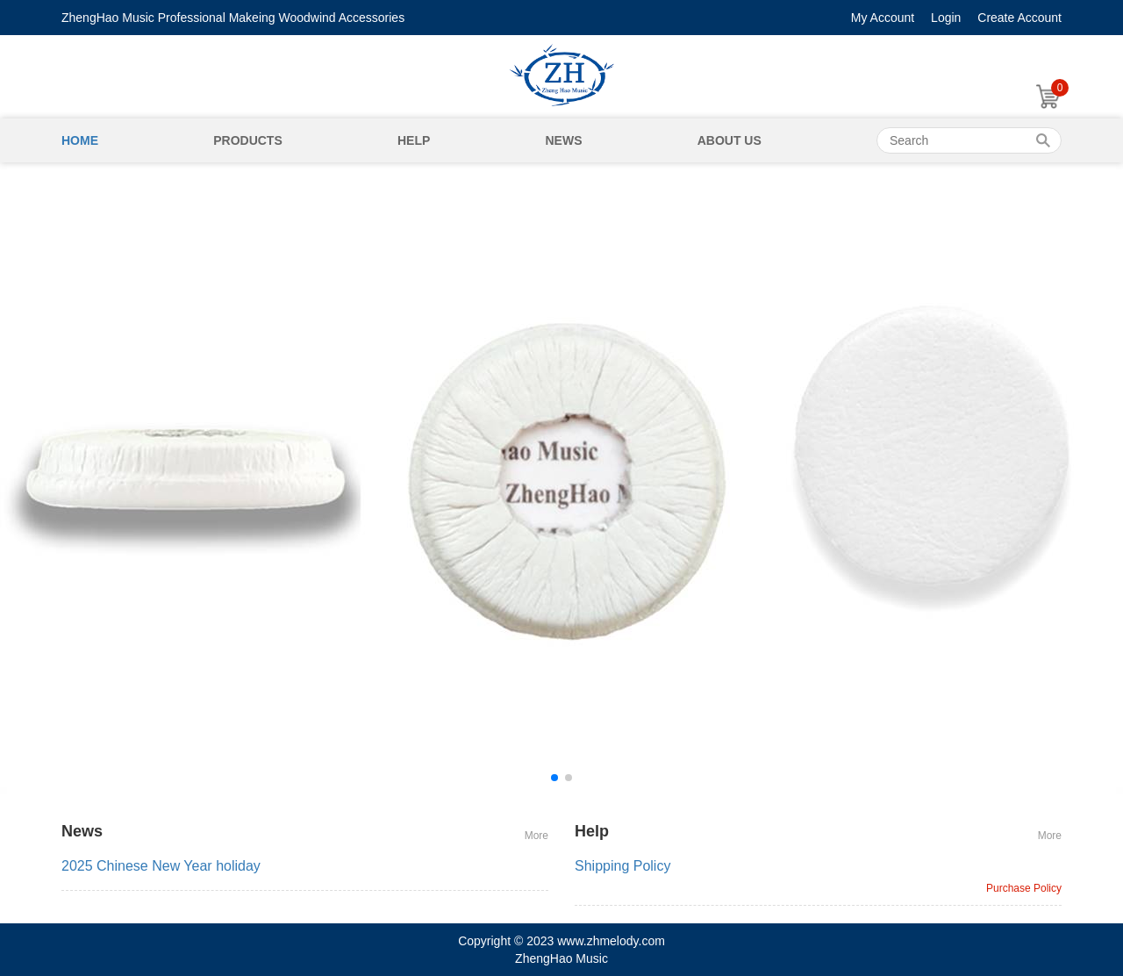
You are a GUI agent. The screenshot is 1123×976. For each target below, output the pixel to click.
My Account (882, 18)
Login (946, 18)
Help (413, 140)
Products (248, 140)
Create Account (1019, 18)
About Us (729, 140)
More (536, 835)
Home (79, 140)
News (563, 140)
